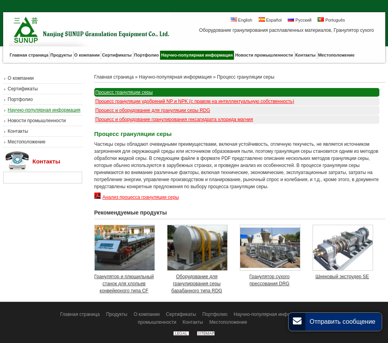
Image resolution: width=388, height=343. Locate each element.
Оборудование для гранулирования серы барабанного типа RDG (196, 283)
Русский (299, 19)
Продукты (116, 314)
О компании (21, 78)
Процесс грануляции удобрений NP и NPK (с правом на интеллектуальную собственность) (195, 101)
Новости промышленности (37, 120)
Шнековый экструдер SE (342, 276)
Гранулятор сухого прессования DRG (269, 280)
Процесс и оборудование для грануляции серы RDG (153, 110)
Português (331, 19)
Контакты (18, 131)
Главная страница (114, 77)
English (241, 19)
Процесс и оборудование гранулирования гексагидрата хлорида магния (174, 119)
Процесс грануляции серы (245, 77)
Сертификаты (23, 89)
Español (270, 19)
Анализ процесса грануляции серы (136, 197)
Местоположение (27, 142)
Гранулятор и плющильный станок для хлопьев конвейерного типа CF (124, 283)
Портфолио (20, 99)
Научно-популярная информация (44, 110)
